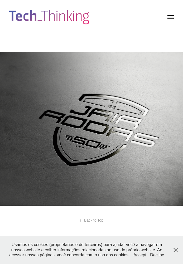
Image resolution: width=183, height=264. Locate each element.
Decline (157, 255)
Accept (139, 255)
